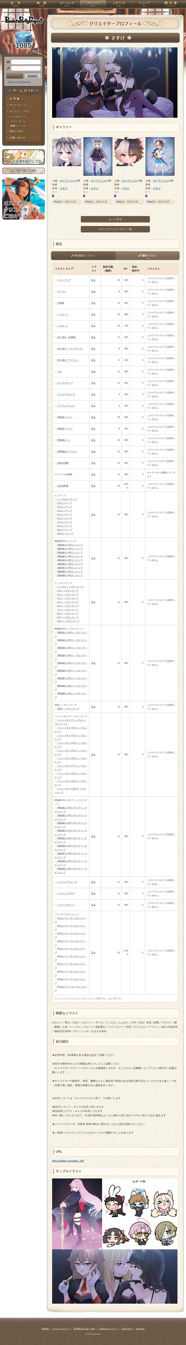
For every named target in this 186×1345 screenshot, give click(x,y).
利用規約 (45, 1329)
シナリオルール (23, 117)
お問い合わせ (23, 138)
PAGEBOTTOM (176, 1335)
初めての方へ (23, 131)
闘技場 (170, 4)
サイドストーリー (23, 105)
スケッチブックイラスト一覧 (115, 229)
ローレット (67, 4)
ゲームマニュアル (23, 111)
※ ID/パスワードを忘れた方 (19, 82)
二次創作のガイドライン (108, 1329)
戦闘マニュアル (23, 126)
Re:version (140, 1329)
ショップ (144, 4)
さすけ (63, 188)
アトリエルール (23, 121)
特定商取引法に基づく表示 (84, 1329)
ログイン (14, 76)
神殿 (41, 4)
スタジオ (119, 4)
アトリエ (93, 4)
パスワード (7, 68)
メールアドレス (7, 62)
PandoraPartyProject (23, 20)
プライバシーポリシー (61, 1329)
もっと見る (115, 219)
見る (93, 280)
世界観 (23, 99)
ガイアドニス (67, 180)
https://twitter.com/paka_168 (68, 1160)
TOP (15, 4)
